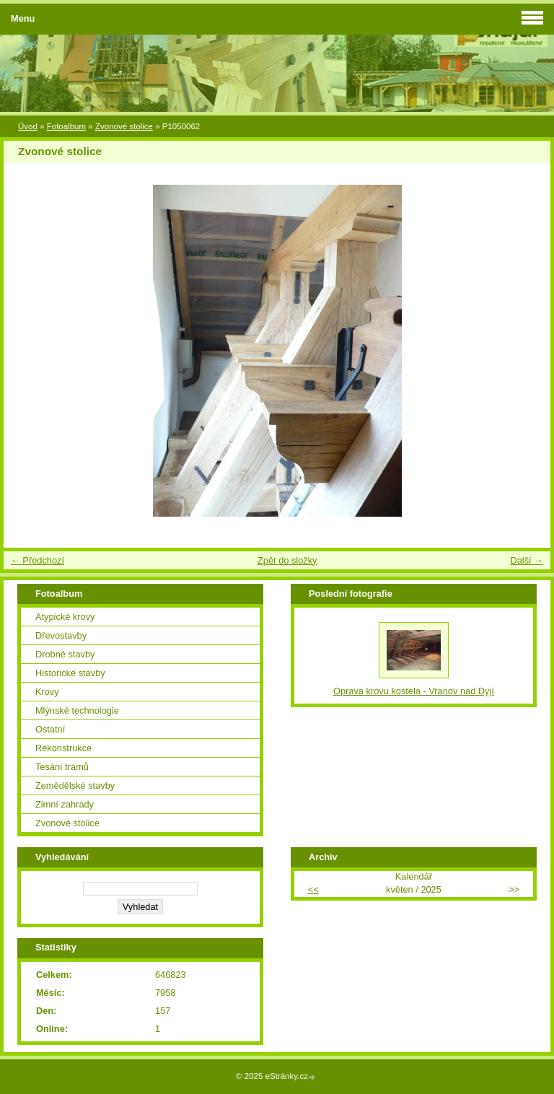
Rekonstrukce (63, 748)
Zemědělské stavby (75, 785)
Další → (526, 560)
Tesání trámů (62, 766)
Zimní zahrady (64, 804)
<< (313, 889)
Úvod (28, 126)
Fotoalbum (66, 126)
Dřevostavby (61, 635)
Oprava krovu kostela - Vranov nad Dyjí (413, 691)
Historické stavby (70, 673)
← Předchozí (37, 560)
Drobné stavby (65, 654)
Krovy (47, 691)
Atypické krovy (65, 616)
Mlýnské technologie (77, 710)
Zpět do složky (287, 560)
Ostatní (50, 729)
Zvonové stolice (124, 126)
